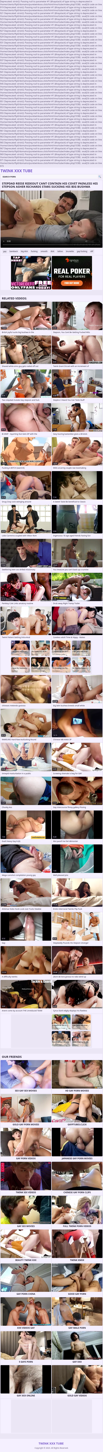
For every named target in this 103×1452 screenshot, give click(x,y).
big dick (24, 251)
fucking (34, 251)
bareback (14, 251)
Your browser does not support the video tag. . (51, 219)
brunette (70, 251)
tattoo (60, 251)
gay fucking (82, 251)
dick (52, 251)
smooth (44, 251)
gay (4, 251)
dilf (91, 251)
